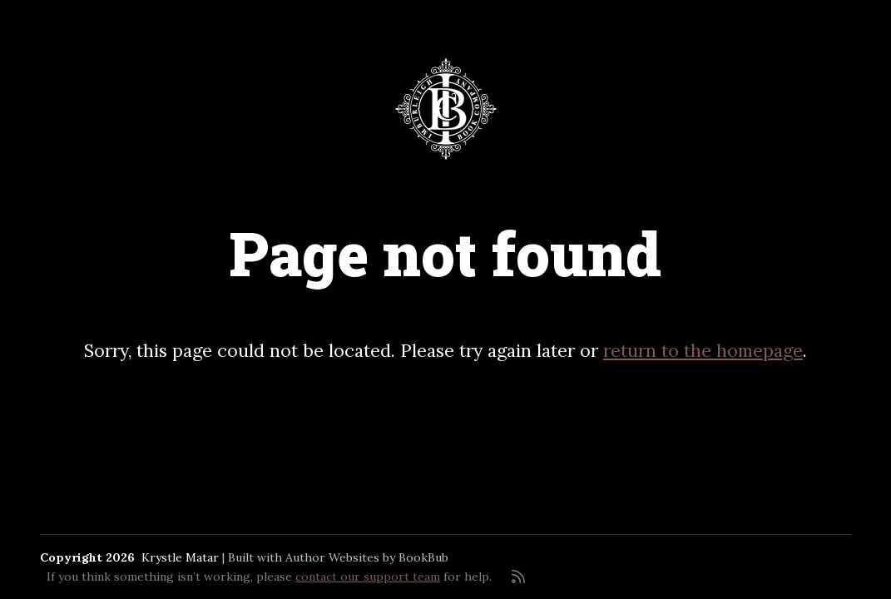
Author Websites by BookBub (366, 557)
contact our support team (367, 576)
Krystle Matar (180, 557)
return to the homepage (703, 350)
